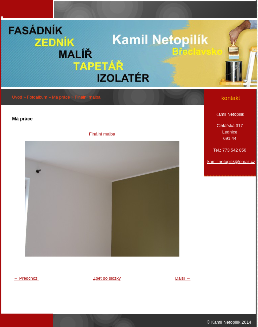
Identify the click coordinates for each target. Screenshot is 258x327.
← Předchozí (26, 278)
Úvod (17, 97)
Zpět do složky (107, 278)
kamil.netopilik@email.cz (229, 161)
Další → (182, 278)
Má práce (61, 97)
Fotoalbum (37, 97)
